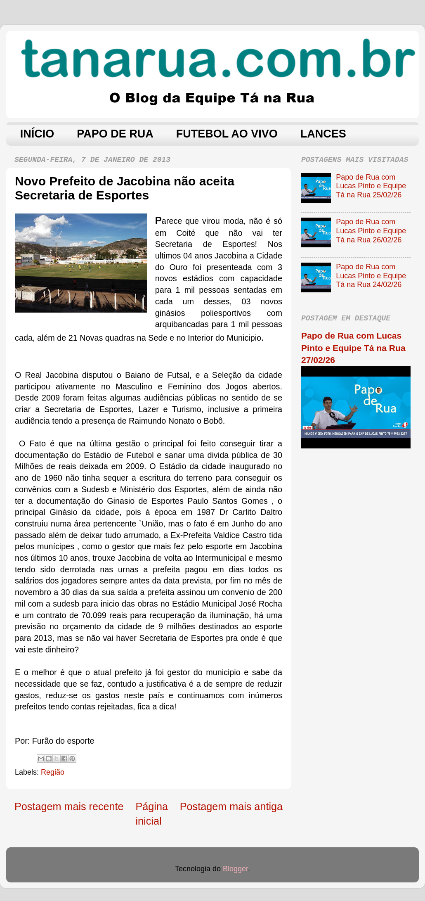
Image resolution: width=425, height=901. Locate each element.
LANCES (323, 134)
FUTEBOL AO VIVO (227, 134)
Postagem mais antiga (231, 806)
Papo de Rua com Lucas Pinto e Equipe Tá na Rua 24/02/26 (371, 276)
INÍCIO (37, 134)
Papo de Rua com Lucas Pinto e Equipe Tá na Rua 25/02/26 (371, 186)
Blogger (235, 869)
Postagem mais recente (69, 806)
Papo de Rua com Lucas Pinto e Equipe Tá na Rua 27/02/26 (353, 348)
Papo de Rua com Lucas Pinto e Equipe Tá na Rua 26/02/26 (371, 231)
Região (52, 772)
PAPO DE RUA (115, 134)
